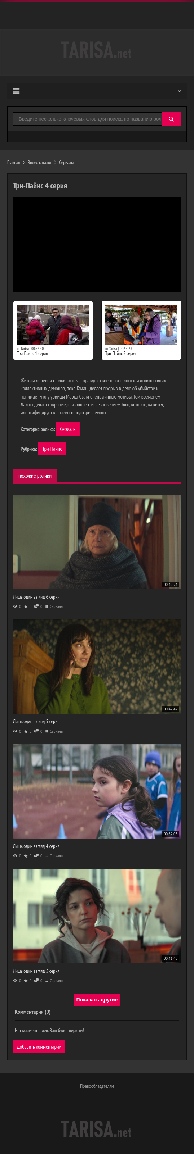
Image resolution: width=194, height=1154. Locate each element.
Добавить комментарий (39, 1046)
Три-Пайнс (52, 448)
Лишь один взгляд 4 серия (36, 846)
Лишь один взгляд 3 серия (36, 971)
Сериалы (68, 429)
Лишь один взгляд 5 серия (36, 721)
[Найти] (171, 119)
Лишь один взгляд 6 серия (36, 597)
